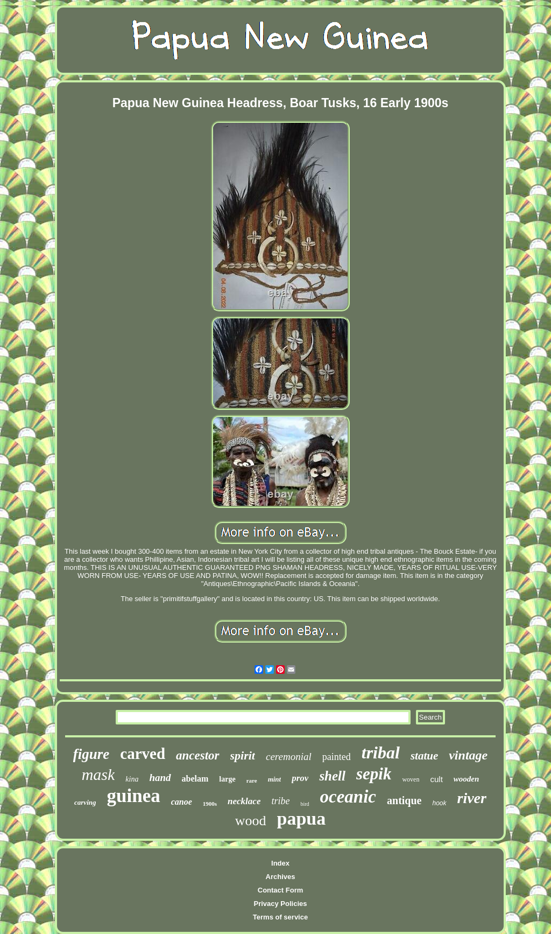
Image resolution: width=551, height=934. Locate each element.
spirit (242, 755)
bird (304, 804)
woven (410, 779)
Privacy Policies (280, 904)
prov (300, 778)
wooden (466, 779)
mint (274, 779)
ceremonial (289, 756)
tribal (381, 752)
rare (251, 780)
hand (160, 777)
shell (332, 776)
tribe (280, 801)
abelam (195, 778)
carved (142, 753)
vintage (468, 755)
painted (336, 756)
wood (250, 820)
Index (280, 863)
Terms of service (280, 917)
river (471, 798)
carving (85, 802)
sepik (373, 773)
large (227, 779)
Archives (280, 877)
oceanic (348, 796)
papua (301, 818)
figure (91, 754)
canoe (181, 801)
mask (98, 774)
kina (131, 779)
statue (424, 755)
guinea (133, 795)
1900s (210, 803)
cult (436, 779)
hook (439, 803)
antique (404, 800)
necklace (244, 801)
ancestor (198, 755)
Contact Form (280, 890)
